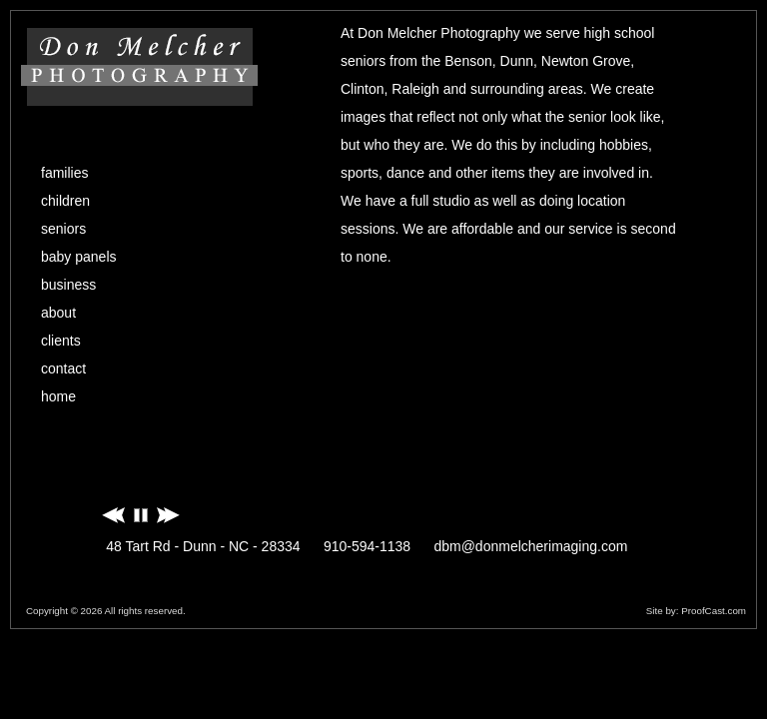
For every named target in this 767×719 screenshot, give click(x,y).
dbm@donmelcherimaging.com (530, 546)
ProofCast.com (713, 610)
